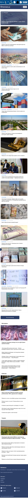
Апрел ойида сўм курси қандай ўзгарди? (10, 222)
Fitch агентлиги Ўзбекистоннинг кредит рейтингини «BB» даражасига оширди (12, 393)
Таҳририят (3, 478)
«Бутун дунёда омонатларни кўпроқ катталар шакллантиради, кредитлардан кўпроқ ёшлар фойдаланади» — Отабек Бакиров (11, 367)
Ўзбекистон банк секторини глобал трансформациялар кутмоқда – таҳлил (13, 452)
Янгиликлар (4, 42)
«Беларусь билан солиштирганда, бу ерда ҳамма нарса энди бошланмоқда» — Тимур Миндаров (13, 357)
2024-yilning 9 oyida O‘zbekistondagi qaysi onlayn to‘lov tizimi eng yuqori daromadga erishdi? (13, 409)
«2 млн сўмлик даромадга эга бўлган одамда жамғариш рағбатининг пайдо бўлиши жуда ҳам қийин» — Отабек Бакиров (13, 361)
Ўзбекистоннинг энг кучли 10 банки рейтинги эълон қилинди (12, 402)
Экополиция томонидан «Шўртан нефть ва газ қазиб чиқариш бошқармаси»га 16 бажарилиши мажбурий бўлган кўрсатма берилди (14, 200)
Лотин (25, 6)
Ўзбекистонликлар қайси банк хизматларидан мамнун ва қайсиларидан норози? (13, 447)
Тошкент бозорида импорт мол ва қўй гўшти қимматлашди (13, 343)
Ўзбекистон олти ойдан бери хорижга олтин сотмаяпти (13, 155)
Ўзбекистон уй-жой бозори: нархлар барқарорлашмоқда (13, 459)
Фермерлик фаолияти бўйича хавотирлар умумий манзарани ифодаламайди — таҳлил (14, 437)
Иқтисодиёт (4, 65)
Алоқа (2, 480)
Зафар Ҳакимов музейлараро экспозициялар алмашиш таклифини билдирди (13, 353)
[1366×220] (14, 4)
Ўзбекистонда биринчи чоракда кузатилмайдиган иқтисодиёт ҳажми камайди (12, 134)
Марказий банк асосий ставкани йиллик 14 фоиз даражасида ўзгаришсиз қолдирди (11, 311)
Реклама (2, 482)
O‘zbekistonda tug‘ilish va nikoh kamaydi (9, 412)
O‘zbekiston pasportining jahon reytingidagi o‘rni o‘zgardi (12, 405)
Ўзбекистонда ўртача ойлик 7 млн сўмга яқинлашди (13, 22)
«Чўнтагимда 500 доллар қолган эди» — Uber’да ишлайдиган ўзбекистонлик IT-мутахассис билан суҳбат (13, 349)
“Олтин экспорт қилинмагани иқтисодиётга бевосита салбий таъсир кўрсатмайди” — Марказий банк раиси (12, 177)
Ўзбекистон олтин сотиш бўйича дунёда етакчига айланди (14, 398)
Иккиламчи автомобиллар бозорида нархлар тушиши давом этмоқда (14, 456)
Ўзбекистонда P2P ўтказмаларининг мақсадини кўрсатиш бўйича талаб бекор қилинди (13, 45)
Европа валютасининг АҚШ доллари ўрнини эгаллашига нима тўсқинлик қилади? (13, 443)
